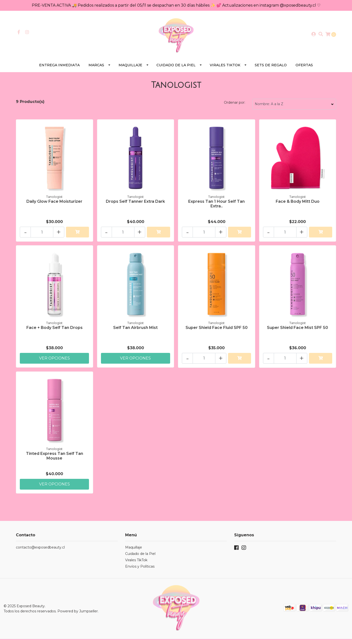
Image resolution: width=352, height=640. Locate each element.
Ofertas (304, 66)
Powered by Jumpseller (77, 612)
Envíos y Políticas (139, 567)
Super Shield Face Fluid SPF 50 (217, 328)
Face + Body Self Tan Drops (54, 328)
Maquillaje (130, 66)
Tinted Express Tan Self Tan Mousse (54, 456)
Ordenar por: (234, 103)
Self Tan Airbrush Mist (135, 328)
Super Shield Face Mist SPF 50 (297, 328)
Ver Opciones (54, 359)
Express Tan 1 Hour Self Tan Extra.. (216, 204)
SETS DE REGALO (271, 66)
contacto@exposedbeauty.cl (40, 548)
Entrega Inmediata (59, 66)
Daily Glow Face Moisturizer (54, 202)
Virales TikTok (225, 66)
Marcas (96, 66)
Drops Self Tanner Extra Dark (135, 202)
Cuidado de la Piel (176, 66)
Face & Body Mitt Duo (297, 202)
